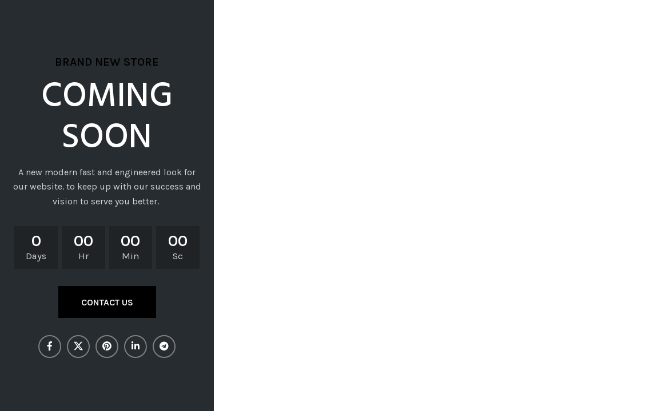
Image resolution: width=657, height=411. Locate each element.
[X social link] (78, 346)
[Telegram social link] (164, 346)
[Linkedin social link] (135, 346)
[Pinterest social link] (106, 346)
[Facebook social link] (49, 346)
